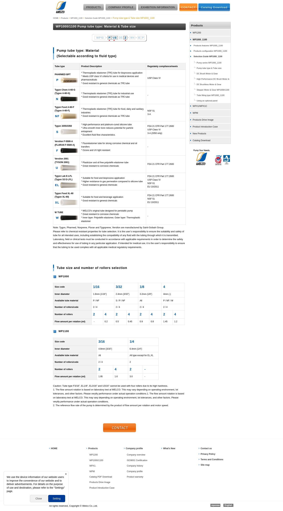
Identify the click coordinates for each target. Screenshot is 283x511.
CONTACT (188, 7)
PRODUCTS (93, 7)
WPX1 (92, 466)
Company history (135, 466)
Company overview (136, 455)
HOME (55, 18)
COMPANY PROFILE (121, 7)
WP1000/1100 (96, 460)
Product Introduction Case (205, 126)
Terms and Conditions (212, 459)
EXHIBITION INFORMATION (158, 7)
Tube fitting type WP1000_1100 (211, 95)
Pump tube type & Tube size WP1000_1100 (206, 68)
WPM (195, 113)
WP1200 (197, 32)
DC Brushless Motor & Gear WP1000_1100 (205, 84)
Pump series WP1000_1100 (209, 63)
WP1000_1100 (76, 18)
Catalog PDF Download (100, 477)
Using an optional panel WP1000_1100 (203, 101)
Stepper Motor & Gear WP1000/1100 (213, 90)
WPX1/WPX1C (200, 106)
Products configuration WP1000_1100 (210, 51)
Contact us (206, 448)
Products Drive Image (203, 120)
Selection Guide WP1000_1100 (97, 18)
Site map (205, 465)
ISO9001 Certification (137, 460)
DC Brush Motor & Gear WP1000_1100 (204, 73)
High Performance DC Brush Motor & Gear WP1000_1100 (209, 79)
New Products (199, 133)
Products (64, 18)
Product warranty (135, 477)
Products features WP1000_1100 (208, 45)
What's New (169, 448)
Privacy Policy (208, 454)
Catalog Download (214, 7)
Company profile (134, 448)
